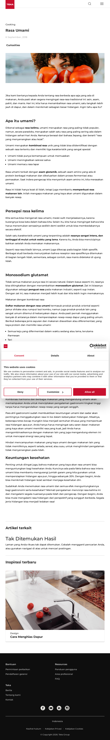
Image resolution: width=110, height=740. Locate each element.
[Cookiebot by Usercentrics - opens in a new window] (92, 346)
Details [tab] (55, 355)
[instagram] (67, 708)
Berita (9, 690)
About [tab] (90, 355)
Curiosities (13, 45)
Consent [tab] (19, 355)
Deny (20, 392)
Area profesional (64, 674)
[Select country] (95, 3)
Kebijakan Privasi (53, 729)
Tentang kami (13, 695)
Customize (55, 392)
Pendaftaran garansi (16, 674)
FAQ (57, 678)
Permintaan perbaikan (18, 669)
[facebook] (43, 708)
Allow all (90, 392)
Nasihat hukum (33, 729)
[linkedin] (59, 708)
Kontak (9, 699)
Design (14, 633)
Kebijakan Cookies (74, 729)
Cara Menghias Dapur (26, 637)
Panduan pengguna (66, 669)
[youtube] (51, 708)
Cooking (10, 24)
